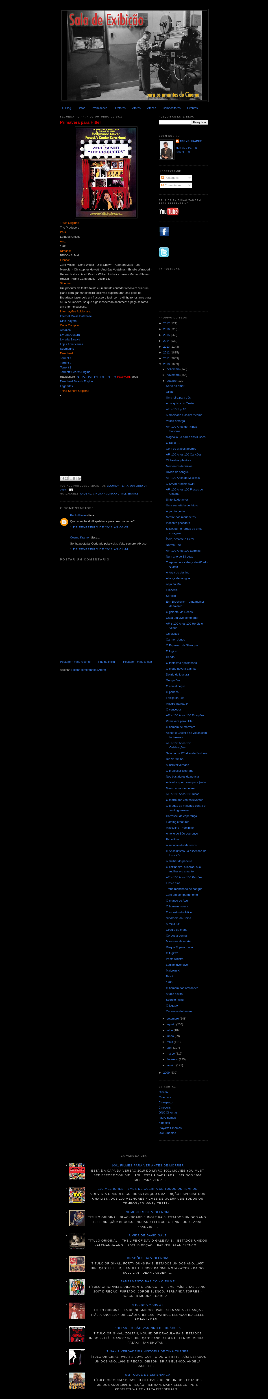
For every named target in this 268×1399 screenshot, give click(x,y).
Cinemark (165, 1097)
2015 (167, 335)
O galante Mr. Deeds (179, 612)
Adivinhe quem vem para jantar (186, 782)
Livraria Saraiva (70, 339)
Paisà (169, 976)
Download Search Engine (76, 381)
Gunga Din (173, 680)
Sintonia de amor (177, 499)
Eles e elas (173, 883)
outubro (172, 380)
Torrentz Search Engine (75, 372)
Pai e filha (172, 839)
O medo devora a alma (181, 668)
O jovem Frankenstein (180, 483)
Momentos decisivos (179, 466)
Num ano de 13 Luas (179, 556)
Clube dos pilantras (178, 460)
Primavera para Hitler (80, 122)
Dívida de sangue (177, 472)
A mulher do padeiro (179, 861)
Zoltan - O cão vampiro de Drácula (148, 1328)
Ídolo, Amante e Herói (180, 539)
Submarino (67, 348)
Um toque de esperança (147, 1374)
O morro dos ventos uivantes (184, 800)
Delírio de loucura (177, 674)
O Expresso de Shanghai (182, 645)
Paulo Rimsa (78, 515)
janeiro (171, 1065)
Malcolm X (173, 970)
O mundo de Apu (177, 900)
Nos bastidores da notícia (182, 776)
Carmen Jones (175, 639)
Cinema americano (106, 493)
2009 (167, 1072)
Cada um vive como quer (182, 617)
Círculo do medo (176, 929)
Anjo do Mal (173, 584)
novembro (173, 375)
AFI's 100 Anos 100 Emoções (185, 715)
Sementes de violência (147, 1212)
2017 (167, 323)
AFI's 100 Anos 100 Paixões (184, 877)
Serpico (171, 595)
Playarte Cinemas (170, 1128)
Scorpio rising (175, 999)
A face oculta (174, 994)
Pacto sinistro (174, 959)
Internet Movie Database (76, 316)
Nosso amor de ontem (180, 788)
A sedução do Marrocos (181, 845)
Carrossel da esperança (181, 816)
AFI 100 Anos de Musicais (183, 477)
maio (170, 1042)
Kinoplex (164, 1122)
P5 (102, 376)
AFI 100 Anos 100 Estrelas (183, 550)
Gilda (169, 391)
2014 (167, 340)
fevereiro (173, 1059)
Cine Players (68, 321)
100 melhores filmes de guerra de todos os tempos (147, 1188)
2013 (167, 346)
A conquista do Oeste (180, 403)
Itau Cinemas (167, 1117)
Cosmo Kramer (80, 537)
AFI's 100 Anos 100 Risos (182, 794)
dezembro (173, 369)
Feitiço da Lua (175, 698)
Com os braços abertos (181, 448)
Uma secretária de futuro (182, 505)
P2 (83, 376)
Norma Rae (173, 545)
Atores (136, 108)
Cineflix (163, 1092)
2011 (167, 358)
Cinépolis (165, 1107)
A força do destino (177, 572)
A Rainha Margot (147, 1304)
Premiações (99, 108)
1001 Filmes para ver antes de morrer (147, 1165)
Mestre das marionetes (181, 517)
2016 (167, 329)
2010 (167, 364)
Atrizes (151, 108)
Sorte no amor (175, 386)
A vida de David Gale (148, 1235)
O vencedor (173, 709)
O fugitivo (172, 651)
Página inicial (106, 661)
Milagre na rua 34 (177, 703)
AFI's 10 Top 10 (176, 409)
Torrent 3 (66, 367)
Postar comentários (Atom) (88, 669)
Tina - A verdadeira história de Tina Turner (148, 1351)
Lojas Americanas (71, 344)
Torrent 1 (66, 358)
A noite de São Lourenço (182, 833)
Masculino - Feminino (180, 827)
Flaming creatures (177, 822)
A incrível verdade (177, 765)
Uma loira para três (178, 397)
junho (170, 1036)
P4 (96, 376)
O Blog (66, 108)
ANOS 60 (85, 493)
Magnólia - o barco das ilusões (185, 437)
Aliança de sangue (178, 578)
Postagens (170, 177)
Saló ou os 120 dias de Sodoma (186, 753)
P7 (114, 376)
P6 (108, 376)
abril (170, 1047)
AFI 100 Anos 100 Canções (183, 454)
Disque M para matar (179, 947)
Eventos (192, 108)
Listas (81, 108)
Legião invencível (177, 964)
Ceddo (170, 657)
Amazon (65, 330)
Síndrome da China (178, 918)
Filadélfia (172, 590)
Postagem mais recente (75, 661)
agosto (171, 1024)
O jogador (172, 1005)
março (171, 1053)
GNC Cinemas (168, 1112)
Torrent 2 (66, 362)
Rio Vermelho (174, 759)
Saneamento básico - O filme (148, 1281)
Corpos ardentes (176, 935)
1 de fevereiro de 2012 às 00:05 (99, 527)
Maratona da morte (178, 941)
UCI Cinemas (167, 1133)
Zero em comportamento (182, 894)
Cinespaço (165, 1102)
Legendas (66, 386)
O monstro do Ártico (179, 912)
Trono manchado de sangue (184, 889)
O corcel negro (175, 686)
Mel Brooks (130, 493)
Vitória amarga (175, 421)
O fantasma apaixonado (181, 663)
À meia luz (173, 924)
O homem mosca (177, 906)
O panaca (172, 692)
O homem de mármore (180, 727)
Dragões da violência (147, 1258)
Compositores (172, 108)
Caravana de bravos (179, 1011)
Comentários (171, 185)
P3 (90, 376)
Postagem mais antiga (137, 661)
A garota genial (175, 511)
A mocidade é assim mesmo (184, 415)
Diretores (120, 108)
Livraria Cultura (70, 334)
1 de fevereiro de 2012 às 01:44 (99, 549)
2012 (167, 352)
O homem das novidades (182, 988)
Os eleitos (172, 633)
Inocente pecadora (178, 523)
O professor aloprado (179, 770)
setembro (173, 1018)
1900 (169, 982)
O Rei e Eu (173, 443)
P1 (77, 376)
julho (170, 1030)
